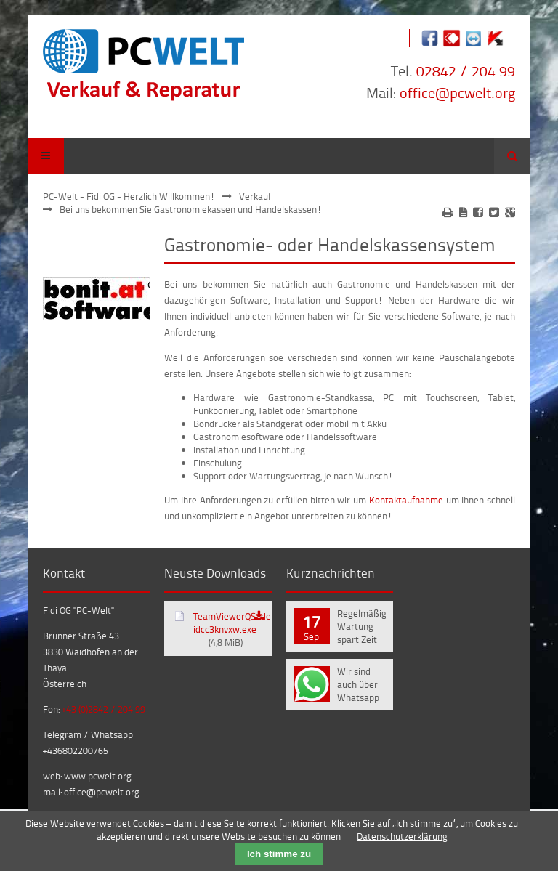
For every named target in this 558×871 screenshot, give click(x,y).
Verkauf (255, 196)
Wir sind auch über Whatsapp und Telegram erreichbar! (361, 686)
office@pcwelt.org (457, 92)
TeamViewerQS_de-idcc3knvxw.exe (232, 629)
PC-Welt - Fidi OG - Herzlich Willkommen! (129, 196)
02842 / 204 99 (465, 70)
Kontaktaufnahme (406, 499)
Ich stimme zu (279, 853)
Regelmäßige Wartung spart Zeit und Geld (362, 628)
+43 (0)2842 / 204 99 (103, 709)
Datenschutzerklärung (402, 836)
